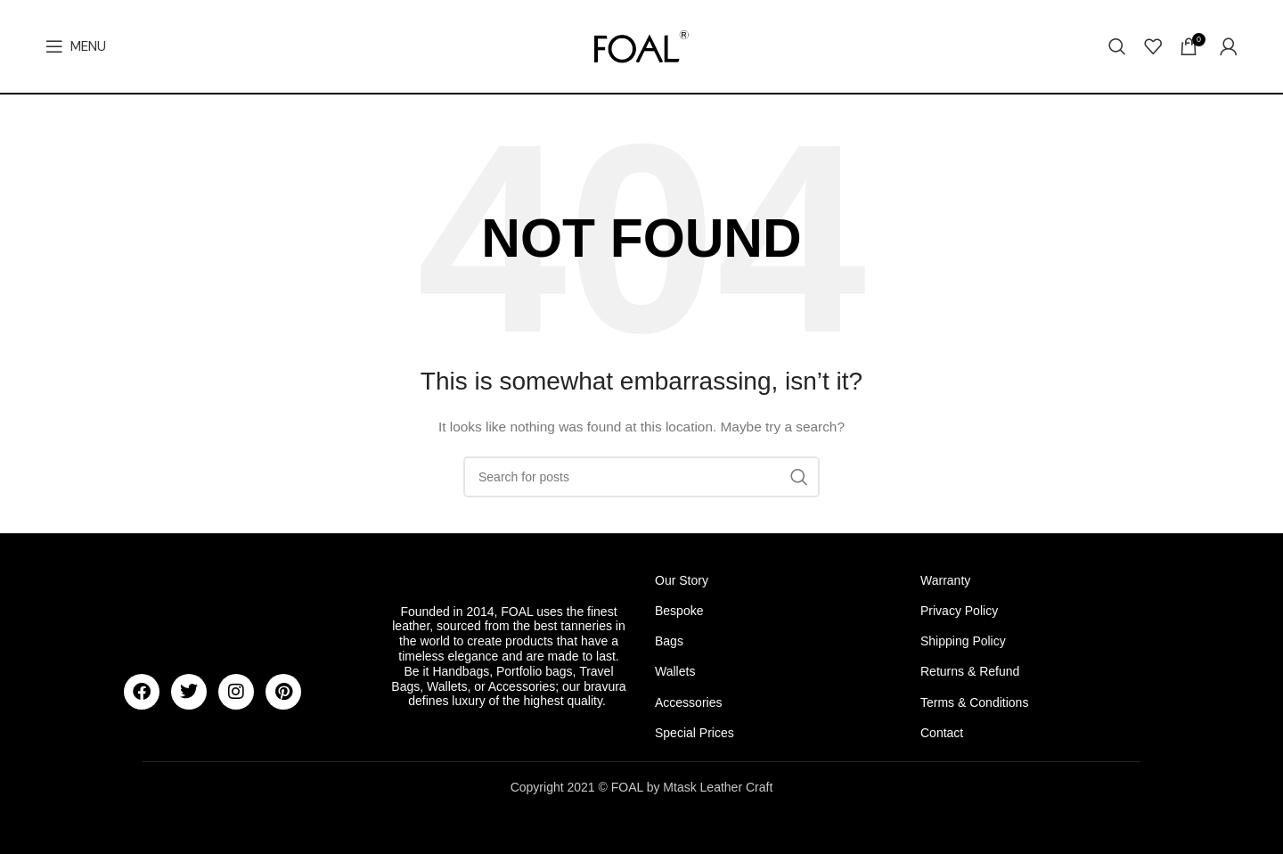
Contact (941, 733)
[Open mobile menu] (76, 46)
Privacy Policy (959, 611)
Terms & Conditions (974, 702)
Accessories (688, 702)
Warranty (945, 580)
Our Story (681, 580)
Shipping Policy (963, 641)
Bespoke (679, 611)
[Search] (1117, 46)
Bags (669, 641)
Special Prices (694, 733)
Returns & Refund (969, 671)
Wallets (675, 671)
